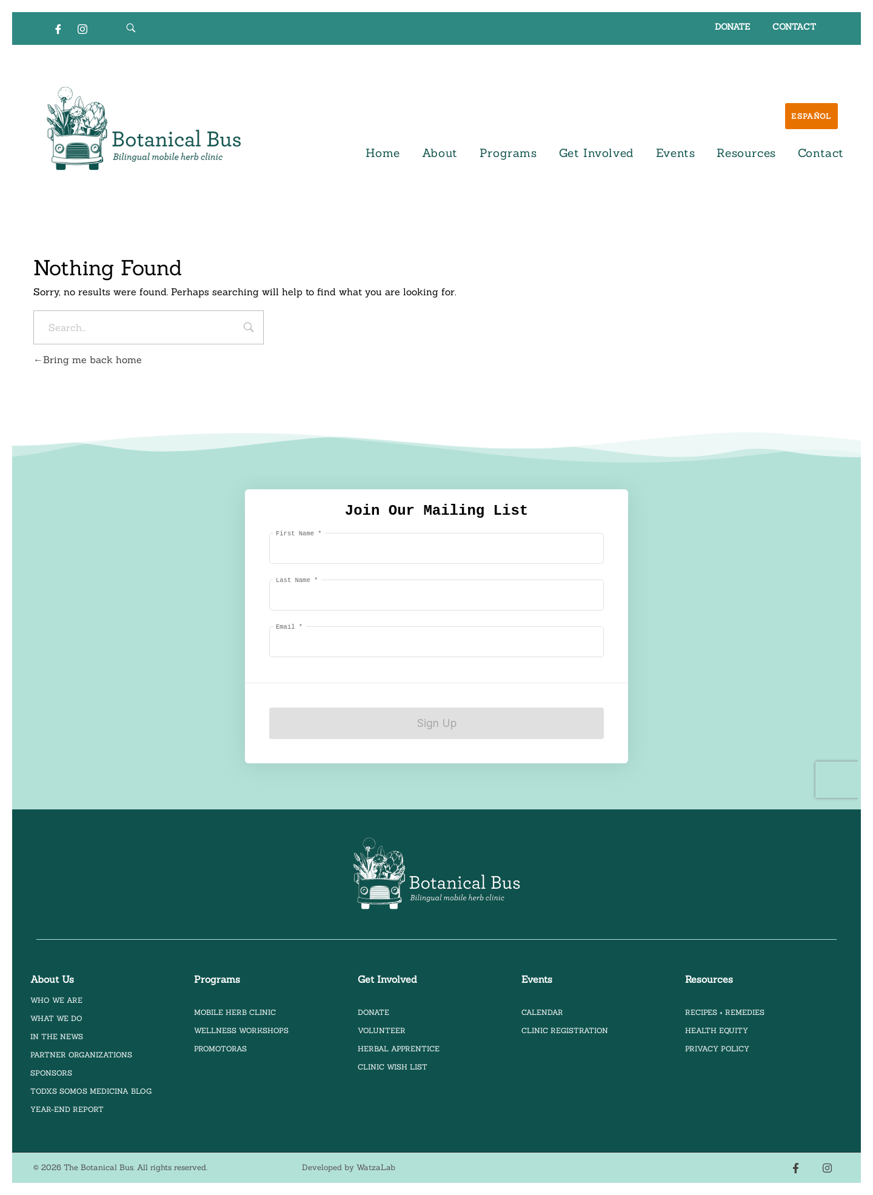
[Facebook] (58, 28)
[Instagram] (82, 28)
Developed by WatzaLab (348, 1167)
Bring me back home (87, 359)
